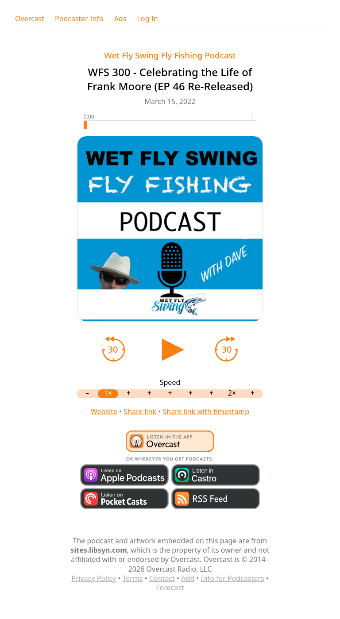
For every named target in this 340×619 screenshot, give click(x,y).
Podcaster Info (79, 18)
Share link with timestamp (205, 411)
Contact (162, 578)
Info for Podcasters (232, 578)
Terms (133, 578)
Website (104, 411)
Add (187, 578)
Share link (140, 411)
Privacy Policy (93, 578)
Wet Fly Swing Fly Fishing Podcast (170, 55)
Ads (120, 18)
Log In (147, 18)
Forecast (170, 587)
